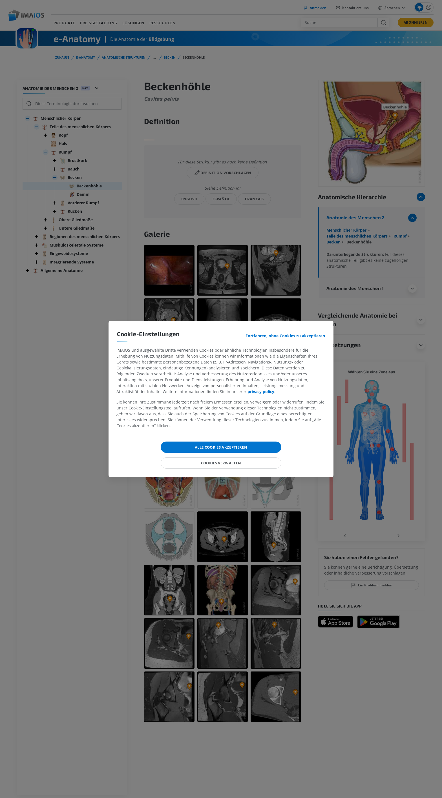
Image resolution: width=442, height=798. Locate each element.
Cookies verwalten (221, 463)
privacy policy (260, 391)
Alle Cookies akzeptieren (221, 447)
